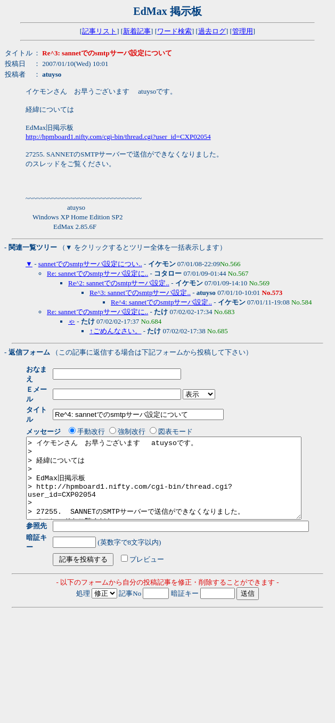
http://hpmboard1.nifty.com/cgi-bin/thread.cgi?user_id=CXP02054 (118, 137)
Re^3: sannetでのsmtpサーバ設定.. (140, 293)
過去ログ (212, 31)
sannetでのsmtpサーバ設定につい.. (90, 264)
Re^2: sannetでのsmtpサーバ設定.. (118, 283)
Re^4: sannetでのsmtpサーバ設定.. (161, 302)
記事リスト (99, 31)
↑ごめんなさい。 (115, 331)
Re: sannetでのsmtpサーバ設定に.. (97, 273)
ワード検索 (174, 31)
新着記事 (137, 31)
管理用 (242, 31)
